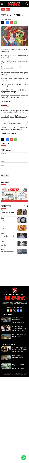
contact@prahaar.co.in (17, 393)
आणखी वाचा (25, 292)
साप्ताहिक (8, 38)
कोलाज (3, 38)
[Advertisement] (14, 14)
